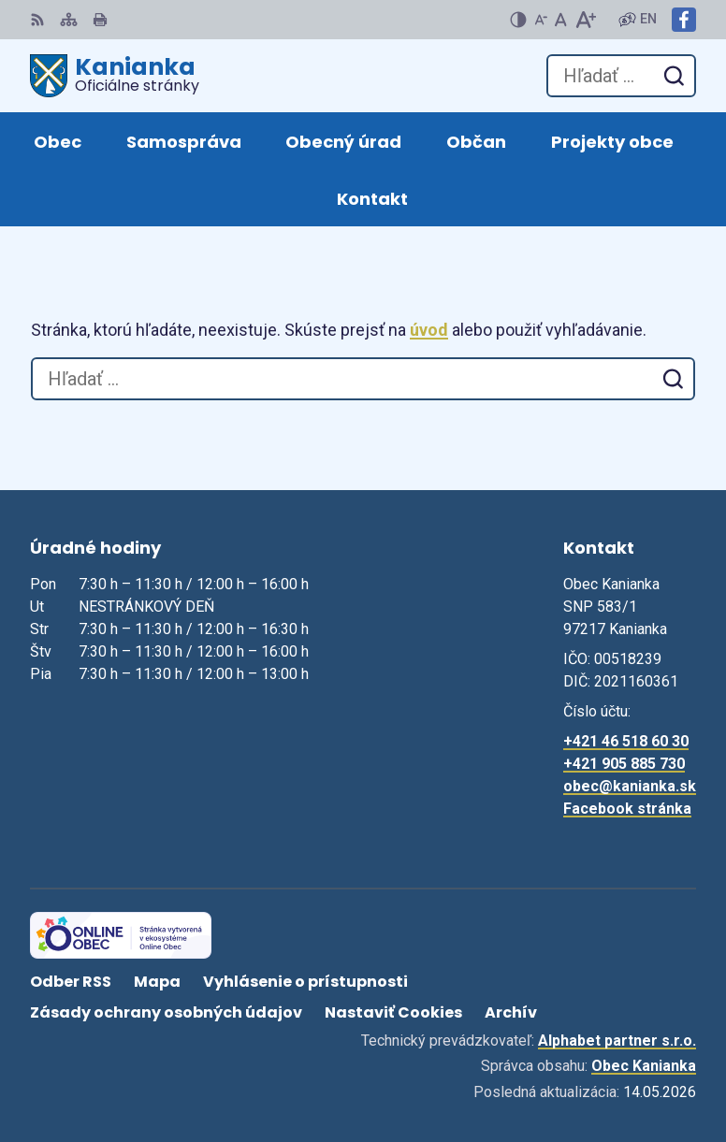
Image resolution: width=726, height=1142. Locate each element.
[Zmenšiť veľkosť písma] (540, 19)
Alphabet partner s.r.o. (617, 1040)
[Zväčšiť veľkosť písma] (585, 19)
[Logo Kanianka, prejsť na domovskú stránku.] (114, 75)
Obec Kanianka (643, 1066)
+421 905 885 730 (624, 764)
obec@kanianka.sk (629, 786)
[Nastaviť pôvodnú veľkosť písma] (561, 19)
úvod (429, 330)
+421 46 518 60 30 (626, 741)
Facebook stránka (627, 808)
